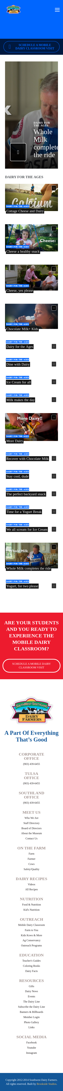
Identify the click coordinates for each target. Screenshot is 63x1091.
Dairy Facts (31, 971)
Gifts (31, 986)
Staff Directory (31, 823)
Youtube (31, 1047)
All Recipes (31, 889)
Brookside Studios (46, 1083)
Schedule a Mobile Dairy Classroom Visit (31, 46)
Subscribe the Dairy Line (31, 1006)
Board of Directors (32, 828)
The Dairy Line (31, 1001)
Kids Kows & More (31, 935)
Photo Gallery (31, 1022)
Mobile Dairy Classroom (31, 925)
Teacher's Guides (31, 960)
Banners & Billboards (31, 1012)
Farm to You (31, 930)
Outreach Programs (31, 945)
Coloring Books (31, 965)
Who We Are (31, 817)
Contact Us (32, 838)
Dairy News (31, 991)
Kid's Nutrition (32, 909)
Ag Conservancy (31, 940)
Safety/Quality (31, 869)
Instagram (31, 1052)
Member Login (31, 1017)
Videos (31, 884)
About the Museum (31, 833)
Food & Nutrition (31, 904)
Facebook (31, 1042)
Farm (31, 853)
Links (31, 1027)
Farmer (31, 858)
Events (31, 996)
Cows (31, 864)
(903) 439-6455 (31, 764)
